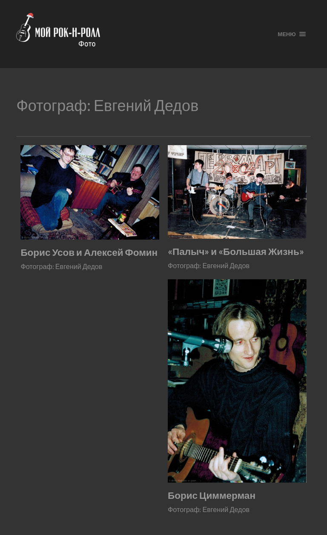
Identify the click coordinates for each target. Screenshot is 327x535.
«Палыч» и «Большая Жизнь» (236, 251)
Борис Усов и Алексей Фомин (89, 252)
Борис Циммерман (211, 495)
